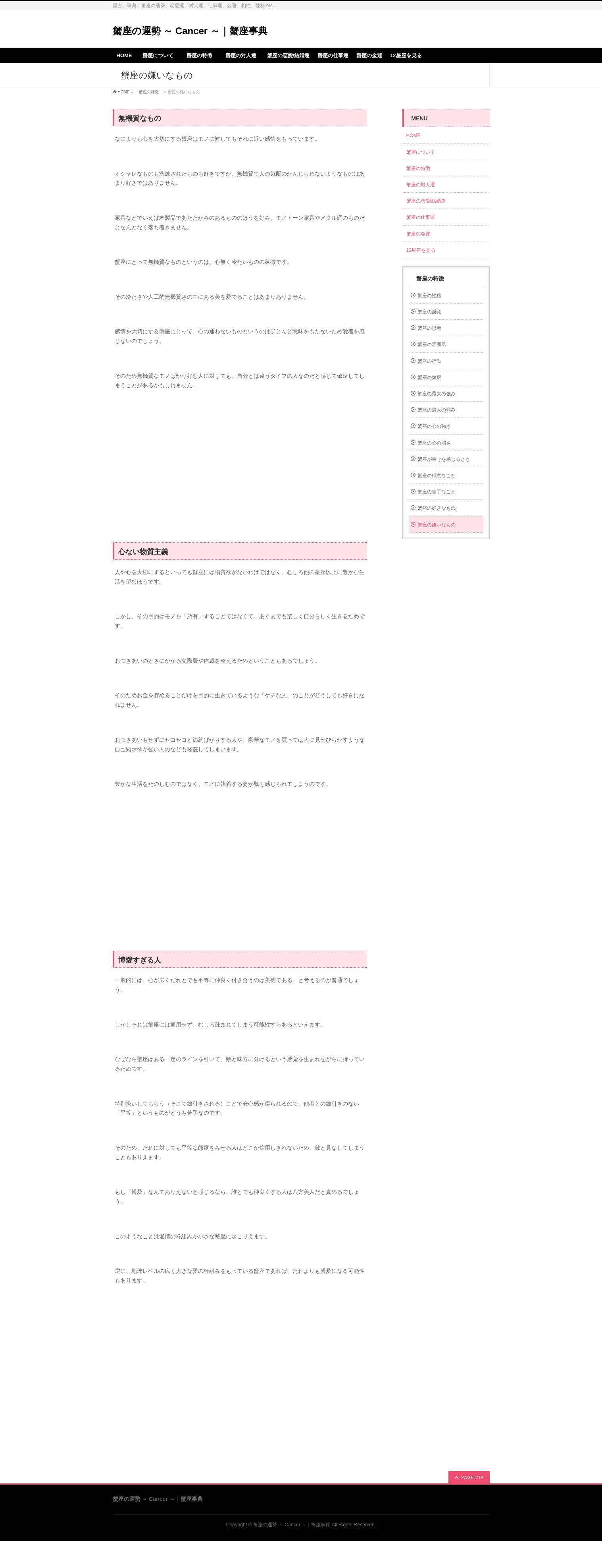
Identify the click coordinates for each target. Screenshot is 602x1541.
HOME (124, 92)
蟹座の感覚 (429, 312)
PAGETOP (472, 1477)
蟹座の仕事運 (420, 217)
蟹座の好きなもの (436, 508)
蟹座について (423, 152)
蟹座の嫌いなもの (436, 525)
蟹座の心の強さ (434, 426)
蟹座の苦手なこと (436, 492)
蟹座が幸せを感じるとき (443, 459)
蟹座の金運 (418, 234)
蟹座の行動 (429, 361)
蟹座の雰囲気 (431, 344)
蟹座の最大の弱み (436, 410)
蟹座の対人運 (423, 185)
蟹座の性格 (429, 295)
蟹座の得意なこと (436, 475)
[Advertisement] (240, 470)
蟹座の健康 (429, 377)
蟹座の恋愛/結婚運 (426, 201)
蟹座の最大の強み (436, 393)
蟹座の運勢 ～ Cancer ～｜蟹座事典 (190, 30)
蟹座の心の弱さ (434, 443)
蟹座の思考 (429, 328)
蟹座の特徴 (149, 92)
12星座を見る (420, 250)
